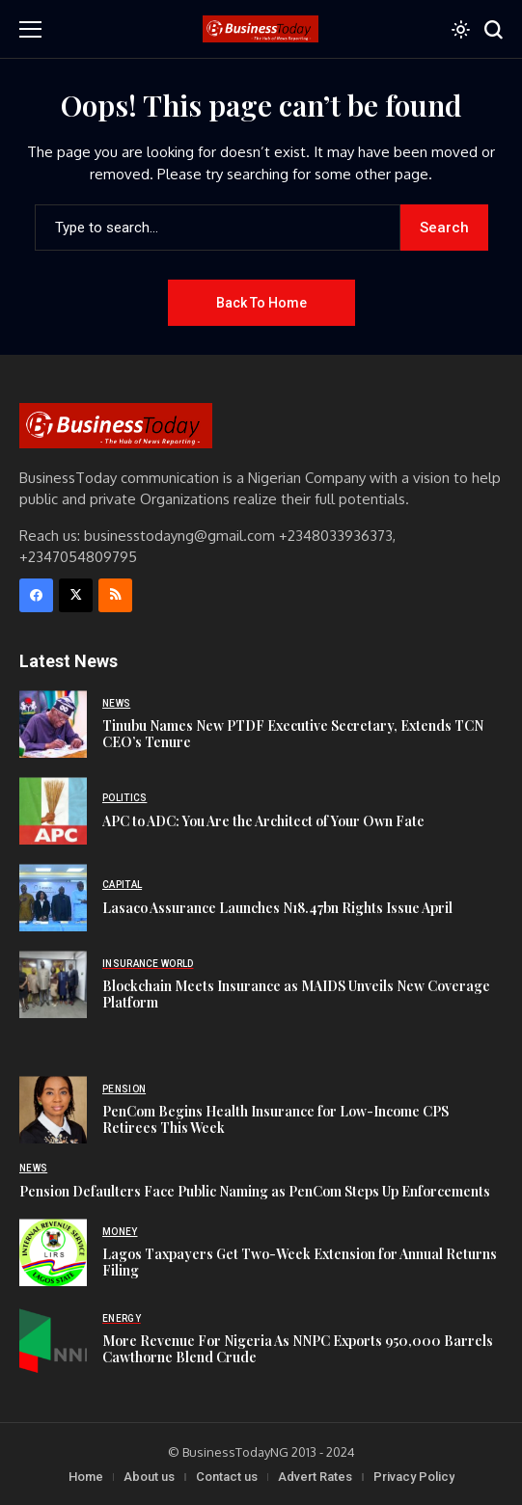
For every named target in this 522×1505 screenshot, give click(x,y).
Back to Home (261, 302)
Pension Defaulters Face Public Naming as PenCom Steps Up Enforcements (254, 1191)
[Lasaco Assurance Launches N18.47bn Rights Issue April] (53, 897)
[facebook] (36, 595)
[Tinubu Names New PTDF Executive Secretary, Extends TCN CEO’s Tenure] (53, 724)
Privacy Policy (413, 1476)
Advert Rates (315, 1476)
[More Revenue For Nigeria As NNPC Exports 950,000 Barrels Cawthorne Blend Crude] (53, 1339)
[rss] (115, 595)
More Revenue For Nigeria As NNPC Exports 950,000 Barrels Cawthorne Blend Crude (297, 1348)
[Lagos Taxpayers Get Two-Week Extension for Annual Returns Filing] (53, 1252)
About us (149, 1476)
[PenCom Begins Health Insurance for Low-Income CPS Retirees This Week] (53, 1109)
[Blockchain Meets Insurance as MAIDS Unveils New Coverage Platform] (53, 984)
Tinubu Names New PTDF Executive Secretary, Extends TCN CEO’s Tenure (292, 733)
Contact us (227, 1476)
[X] (76, 595)
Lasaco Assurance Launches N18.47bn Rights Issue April (277, 908)
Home (86, 1476)
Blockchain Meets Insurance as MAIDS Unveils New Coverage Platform (296, 994)
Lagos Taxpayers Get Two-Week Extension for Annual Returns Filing (299, 1262)
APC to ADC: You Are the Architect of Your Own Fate (263, 821)
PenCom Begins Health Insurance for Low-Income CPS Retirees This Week (275, 1119)
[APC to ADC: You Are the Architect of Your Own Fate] (53, 811)
